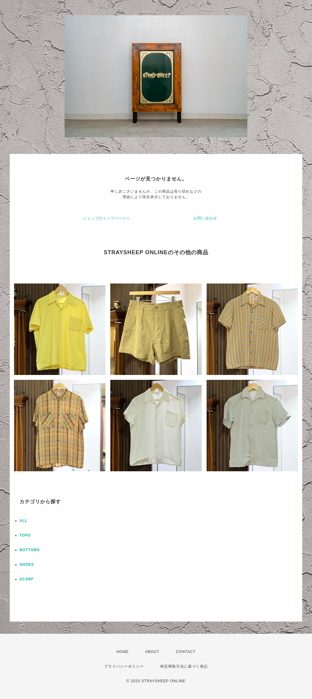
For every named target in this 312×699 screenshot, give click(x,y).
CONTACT (185, 652)
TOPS (25, 535)
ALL (23, 521)
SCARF (27, 579)
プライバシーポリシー (124, 666)
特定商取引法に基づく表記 (184, 666)
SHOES (27, 564)
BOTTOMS (30, 550)
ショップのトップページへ (106, 218)
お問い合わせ (205, 218)
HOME (122, 652)
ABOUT (152, 652)
